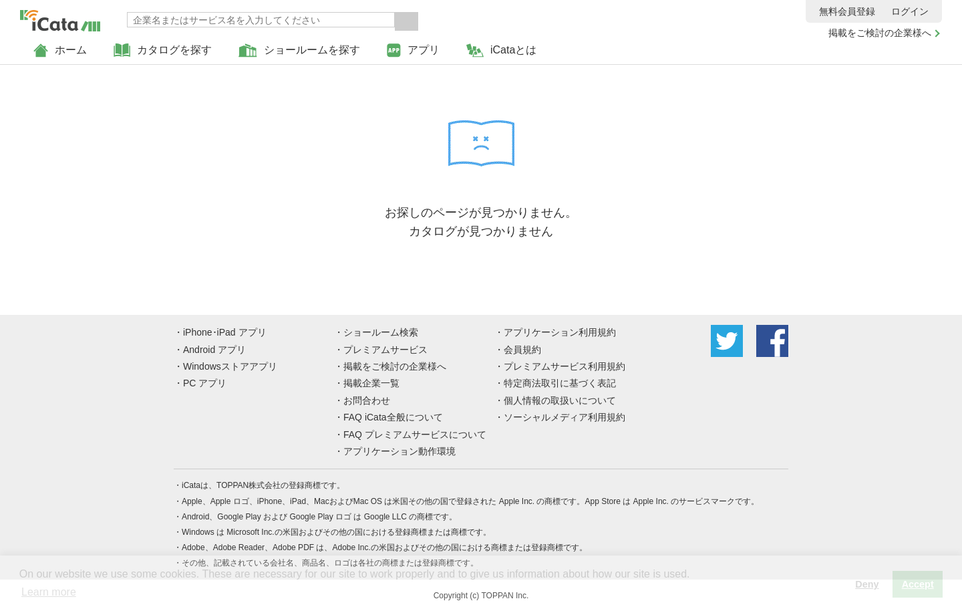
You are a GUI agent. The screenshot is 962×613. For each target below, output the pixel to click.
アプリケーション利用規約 (560, 332)
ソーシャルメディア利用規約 (564, 417)
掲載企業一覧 (371, 383)
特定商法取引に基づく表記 (560, 383)
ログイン (910, 11)
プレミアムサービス (385, 349)
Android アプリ (214, 349)
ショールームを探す (299, 50)
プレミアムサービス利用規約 (564, 366)
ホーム (60, 50)
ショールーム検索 (380, 332)
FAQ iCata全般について (393, 417)
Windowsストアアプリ (230, 366)
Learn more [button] (48, 592)
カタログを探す (163, 50)
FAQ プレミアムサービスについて (414, 434)
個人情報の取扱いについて (560, 400)
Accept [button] (918, 584)
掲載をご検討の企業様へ (879, 32)
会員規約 (522, 349)
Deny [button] (866, 584)
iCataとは (501, 50)
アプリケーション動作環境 (399, 451)
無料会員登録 (847, 11)
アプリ (413, 50)
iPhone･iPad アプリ (225, 332)
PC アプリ (204, 383)
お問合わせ (366, 400)
